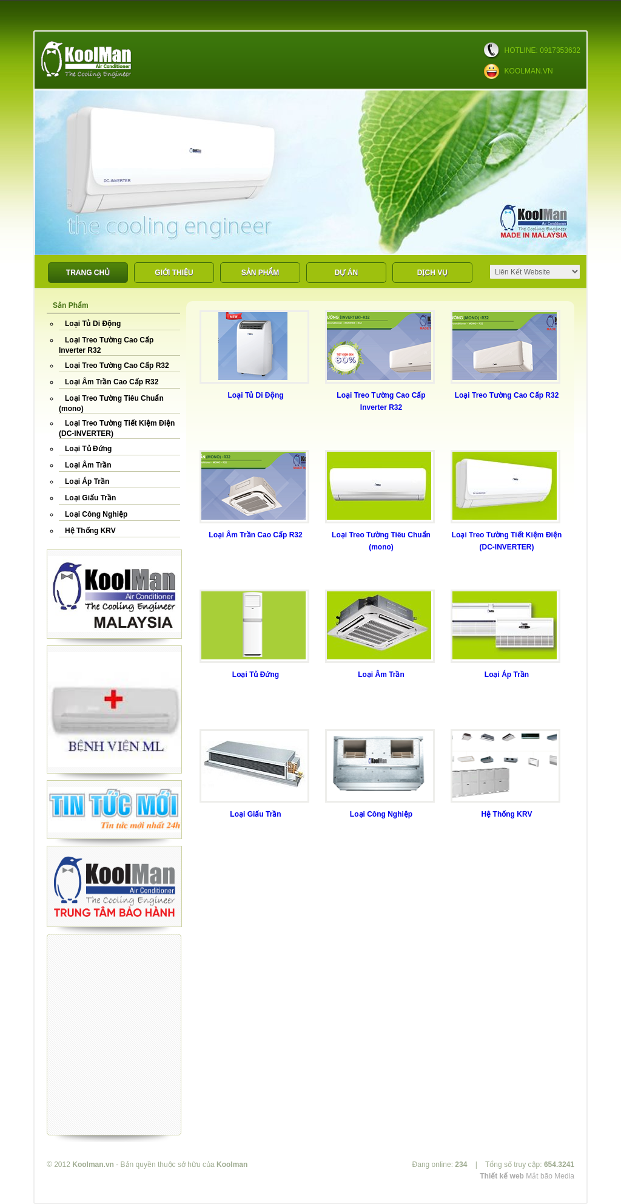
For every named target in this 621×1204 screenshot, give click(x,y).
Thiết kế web (502, 1176)
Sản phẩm (260, 272)
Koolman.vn (93, 1164)
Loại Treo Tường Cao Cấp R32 (117, 365)
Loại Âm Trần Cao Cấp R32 (111, 382)
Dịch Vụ (432, 272)
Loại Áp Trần (87, 481)
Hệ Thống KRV (90, 530)
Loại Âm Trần (88, 465)
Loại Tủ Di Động (93, 323)
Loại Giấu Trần (90, 498)
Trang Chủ (88, 272)
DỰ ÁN (346, 272)
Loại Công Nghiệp (96, 514)
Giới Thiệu (174, 272)
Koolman (232, 1164)
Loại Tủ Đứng (88, 448)
